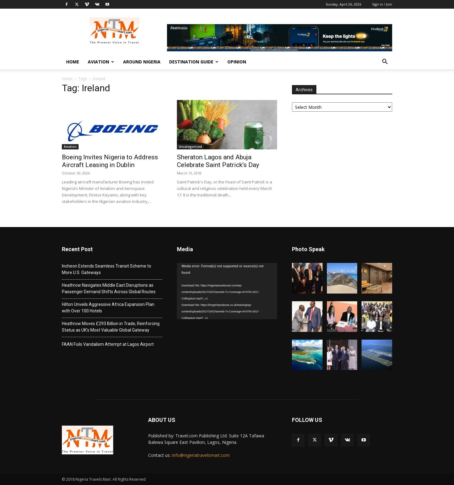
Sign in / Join (382, 4)
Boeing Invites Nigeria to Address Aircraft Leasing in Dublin (110, 161)
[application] (227, 291)
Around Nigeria (142, 62)
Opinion (236, 62)
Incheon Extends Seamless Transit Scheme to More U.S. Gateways (106, 269)
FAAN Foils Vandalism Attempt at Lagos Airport (108, 344)
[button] (384, 62)
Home (72, 62)
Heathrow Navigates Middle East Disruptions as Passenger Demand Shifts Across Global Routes (109, 288)
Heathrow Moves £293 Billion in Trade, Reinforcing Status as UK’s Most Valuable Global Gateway (111, 327)
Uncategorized (190, 146)
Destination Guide (193, 62)
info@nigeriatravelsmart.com (201, 455)
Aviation (101, 62)
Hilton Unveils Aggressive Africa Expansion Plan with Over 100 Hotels (108, 307)
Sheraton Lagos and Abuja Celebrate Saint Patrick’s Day (218, 161)
